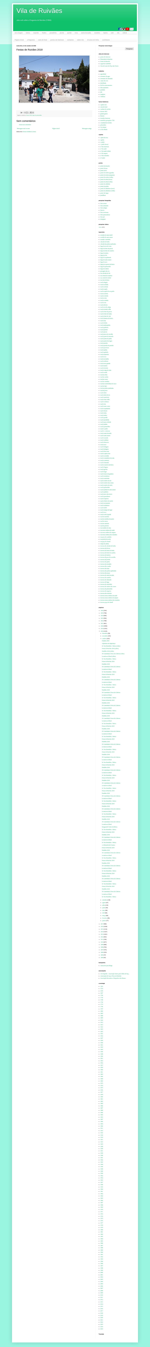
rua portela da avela (105, 539)
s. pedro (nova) (104, 144)
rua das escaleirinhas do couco (108, 383)
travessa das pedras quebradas (108, 571)
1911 (101, 1128)
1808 (101, 1015)
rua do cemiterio (104, 460)
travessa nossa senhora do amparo (109, 598)
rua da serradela (104, 359)
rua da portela (104, 343)
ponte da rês (103, 170)
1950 (101, 1173)
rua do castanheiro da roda (107, 458)
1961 (101, 1191)
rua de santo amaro (105, 435)
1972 (101, 1214)
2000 (101, 1272)
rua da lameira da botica (106, 318)
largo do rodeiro (104, 269)
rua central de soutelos (106, 275)
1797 (101, 1009)
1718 (101, 997)
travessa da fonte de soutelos (107, 553)
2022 (102, 621)
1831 (101, 1033)
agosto (104, 902)
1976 (101, 1220)
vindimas (102, 96)
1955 (101, 1180)
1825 (101, 1031)
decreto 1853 (103, 111)
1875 (101, 1087)
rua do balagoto (104, 447)
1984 (101, 1239)
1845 (101, 1049)
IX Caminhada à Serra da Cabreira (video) (113, 653)
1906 (101, 1126)
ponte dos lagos (104, 193)
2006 (102, 952)
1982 (101, 1234)
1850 (101, 1056)
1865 (101, 1074)
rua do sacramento (105, 503)
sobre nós (80, 40)
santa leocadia (86, 33)
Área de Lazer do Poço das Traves (109, 66)
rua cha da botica (104, 280)
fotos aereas (103, 203)
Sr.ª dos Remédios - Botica (109, 659)
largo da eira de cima (105, 246)
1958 (101, 1184)
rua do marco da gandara (106, 474)
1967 (101, 1202)
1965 (101, 1198)
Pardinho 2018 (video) (108, 651)
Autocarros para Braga (106, 965)
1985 (101, 1241)
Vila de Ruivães (39, 10)
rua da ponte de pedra (106, 338)
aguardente (103, 74)
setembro (104, 900)
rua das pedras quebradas (107, 388)
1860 (101, 1069)
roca (76, 33)
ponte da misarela (105, 166)
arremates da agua (105, 76)
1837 (101, 1038)
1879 (101, 1094)
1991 (101, 1254)
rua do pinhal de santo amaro (108, 489)
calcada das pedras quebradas (108, 244)
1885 (101, 1103)
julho (103, 905)
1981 (101, 1232)
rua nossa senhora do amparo (108, 532)
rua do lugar (103, 471)
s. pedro (102, 142)
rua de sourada (104, 438)
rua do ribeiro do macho (106, 501)
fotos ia (102, 210)
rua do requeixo (104, 498)
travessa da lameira (105, 555)
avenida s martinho (105, 239)
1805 (101, 1013)
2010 (102, 942)
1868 (101, 1079)
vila (118, 33)
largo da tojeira (104, 253)
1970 (101, 1209)
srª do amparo (104, 153)
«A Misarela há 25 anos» (108, 845)
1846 (101, 1051)
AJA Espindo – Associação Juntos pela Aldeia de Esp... (115, 974)
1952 (101, 1175)
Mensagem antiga (86, 128)
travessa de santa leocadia (107, 575)
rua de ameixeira (104, 397)
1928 (101, 1146)
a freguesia (31, 40)
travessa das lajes (104, 568)
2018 (102, 631)
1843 (101, 1047)
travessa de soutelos (105, 577)
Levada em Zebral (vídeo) (109, 656)
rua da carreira (104, 293)
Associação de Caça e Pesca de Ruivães (110, 976)
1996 (101, 1263)
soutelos (97, 33)
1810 (101, 1020)
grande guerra (104, 113)
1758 (101, 1002)
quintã (69, 33)
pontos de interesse (57, 40)
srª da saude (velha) (105, 151)
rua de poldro (103, 424)
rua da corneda (104, 296)
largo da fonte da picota (106, 248)
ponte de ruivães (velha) (106, 177)
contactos (70, 40)
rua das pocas (103, 390)
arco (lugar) (19, 33)
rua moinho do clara (105, 528)
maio (103, 910)
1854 (101, 1063)
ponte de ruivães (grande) (107, 173)
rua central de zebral (105, 278)
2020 (102, 626)
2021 (102, 623)
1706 (101, 995)
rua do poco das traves (106, 494)
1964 (101, 1196)
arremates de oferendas (106, 78)
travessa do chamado (105, 580)
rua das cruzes (104, 379)
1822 (101, 1027)
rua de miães (103, 415)
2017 (102, 924)
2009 (102, 944)
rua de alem (103, 393)
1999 (101, 1270)
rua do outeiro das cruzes (107, 483)
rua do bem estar (104, 451)
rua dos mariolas (104, 516)
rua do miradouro (104, 476)
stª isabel (102, 158)
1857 (101, 1065)
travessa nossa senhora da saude (108, 595)
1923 (101, 1142)
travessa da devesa (105, 548)
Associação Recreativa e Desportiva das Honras (113, 978)
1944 (101, 1164)
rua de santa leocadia (105, 433)
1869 (101, 1081)
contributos (106, 40)
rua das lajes (103, 386)
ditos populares (104, 87)
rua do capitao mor (105, 453)
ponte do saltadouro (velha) (107, 191)
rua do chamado (104, 462)
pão (101, 92)
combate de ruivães (105, 109)
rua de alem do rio (105, 395)
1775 (101, 1004)
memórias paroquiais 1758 (107, 120)
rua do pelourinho (105, 487)
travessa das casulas (105, 566)
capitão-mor (103, 105)
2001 (101, 1275)
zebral (125, 33)
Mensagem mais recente (23, 128)
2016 (102, 926)
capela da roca (104, 137)
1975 (101, 1218)
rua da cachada (104, 284)
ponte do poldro (104, 186)
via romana (103, 127)
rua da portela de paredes (107, 345)
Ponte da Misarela (105, 61)
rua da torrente (104, 368)
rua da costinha (104, 300)
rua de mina (103, 413)
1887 (101, 1108)
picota (62, 33)
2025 (102, 613)
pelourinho (103, 125)
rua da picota (103, 332)
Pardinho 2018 (106, 664)
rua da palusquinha (105, 325)
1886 (101, 1106)
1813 (101, 1025)
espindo (36, 33)
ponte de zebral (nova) (106, 179)
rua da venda (103, 372)
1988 (101, 1248)
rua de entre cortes (105, 406)
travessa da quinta (105, 562)
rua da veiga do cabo (105, 370)
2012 (102, 937)
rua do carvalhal (104, 456)
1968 (101, 1205)
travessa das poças (105, 573)
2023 (102, 618)
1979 (101, 1227)
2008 (102, 947)
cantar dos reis (104, 81)
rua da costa (103, 298)
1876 (101, 1090)
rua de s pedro (104, 429)
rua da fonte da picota (106, 311)
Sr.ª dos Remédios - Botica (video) (111, 646)
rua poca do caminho (105, 537)
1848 (101, 1054)
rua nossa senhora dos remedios (108, 534)
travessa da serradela (105, 564)
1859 (101, 1067)
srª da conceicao (104, 146)
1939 (101, 1153)
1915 (101, 1130)
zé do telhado (103, 129)
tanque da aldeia (104, 544)
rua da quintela (104, 352)
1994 (101, 1261)
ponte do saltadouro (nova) (107, 188)
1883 (101, 1101)
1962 (101, 1193)
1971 (101, 1211)
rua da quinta (103, 350)
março (104, 915)
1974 (101, 1216)
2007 (102, 950)
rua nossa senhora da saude (107, 530)
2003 (101, 1279)
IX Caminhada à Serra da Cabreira (111, 666)
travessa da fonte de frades (107, 550)
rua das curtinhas (104, 381)
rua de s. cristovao (105, 431)
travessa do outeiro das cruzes (108, 586)
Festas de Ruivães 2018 (108, 661)
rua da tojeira (103, 365)
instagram (102, 219)
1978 (101, 1225)
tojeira (105, 33)
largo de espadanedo (105, 257)
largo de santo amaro (105, 260)
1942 (101, 1160)
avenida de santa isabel (106, 235)
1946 (101, 1166)
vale (112, 33)
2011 (102, 939)
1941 (101, 1157)
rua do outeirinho (104, 478)
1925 (101, 1144)
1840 (101, 1043)
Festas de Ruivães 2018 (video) (110, 648)
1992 (101, 1257)
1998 (101, 1268)
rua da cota (103, 302)
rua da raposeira (104, 354)
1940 (101, 1155)
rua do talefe (103, 507)
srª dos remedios (104, 155)
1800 (101, 1011)
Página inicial (19, 40)
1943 (101, 1162)
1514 (101, 988)
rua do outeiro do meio (106, 485)
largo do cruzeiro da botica (107, 264)
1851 (101, 1058)
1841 (101, 1045)
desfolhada (103, 83)
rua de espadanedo (105, 408)
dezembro (105, 633)
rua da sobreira (104, 361)
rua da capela (103, 289)
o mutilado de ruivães (106, 123)
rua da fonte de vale (105, 316)
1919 (101, 1137)
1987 (101, 1245)
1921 (101, 1139)
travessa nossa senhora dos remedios (110, 600)
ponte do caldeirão (105, 184)
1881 (101, 1099)
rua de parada (103, 417)
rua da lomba (103, 323)
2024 (102, 615)
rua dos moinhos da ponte (107, 519)
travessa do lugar (104, 582)
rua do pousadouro (105, 496)
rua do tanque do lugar (106, 510)
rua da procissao (104, 347)
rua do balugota (104, 449)
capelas (102, 140)
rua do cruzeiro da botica (106, 465)
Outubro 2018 (105, 641)
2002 (101, 1277)
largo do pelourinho (37, 115)
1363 (101, 986)
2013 (102, 934)
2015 (102, 929)
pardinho (102, 90)
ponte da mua (103, 168)
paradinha (53, 33)
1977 (101, 1223)
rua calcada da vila (105, 273)
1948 (101, 1169)
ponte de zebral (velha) (106, 182)
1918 (101, 1135)
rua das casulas (104, 377)
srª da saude (103, 149)
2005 (102, 955)
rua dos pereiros (104, 526)
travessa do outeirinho (106, 584)
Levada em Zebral (107, 669)
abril (103, 913)
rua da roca (103, 357)
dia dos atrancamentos (106, 85)
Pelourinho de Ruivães (106, 59)
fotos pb (102, 217)
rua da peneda (104, 329)
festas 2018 (29, 115)
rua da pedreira (104, 327)
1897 (101, 1119)
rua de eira (103, 404)
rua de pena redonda (105, 422)
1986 (101, 1243)
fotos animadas (104, 205)
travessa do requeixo (105, 591)
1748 (101, 1000)
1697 (101, 993)
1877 (101, 1092)
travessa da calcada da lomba (108, 546)
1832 (101, 1036)
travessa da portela (105, 559)
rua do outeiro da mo (105, 480)
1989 (101, 1250)
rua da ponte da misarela (106, 336)
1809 (101, 1018)
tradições (102, 94)
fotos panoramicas (105, 215)
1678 (101, 991)
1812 (101, 1022)
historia (102, 116)
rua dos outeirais (104, 523)
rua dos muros (104, 521)
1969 (101, 1207)
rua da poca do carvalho (106, 334)
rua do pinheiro (104, 492)
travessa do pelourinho (106, 589)
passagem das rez (104, 271)
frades (44, 33)
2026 (102, 610)
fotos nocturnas (104, 212)
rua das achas (103, 375)
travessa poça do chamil (106, 602)
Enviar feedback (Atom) (29, 131)
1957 (101, 1182)
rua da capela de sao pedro (107, 291)
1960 (101, 1189)
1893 (101, 1115)
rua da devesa (103, 305)
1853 (101, 1061)
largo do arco (103, 262)
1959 (101, 1187)
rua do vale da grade (105, 514)
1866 (101, 1076)
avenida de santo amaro (106, 237)
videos (100, 227)
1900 (101, 1121)
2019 (102, 628)
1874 (101, 1085)
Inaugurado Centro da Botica (109, 827)
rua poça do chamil (105, 541)
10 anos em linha (93, 40)
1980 (101, 1230)
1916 (101, 1133)
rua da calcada (104, 287)
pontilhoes (103, 195)
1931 (101, 1151)
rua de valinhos (104, 440)
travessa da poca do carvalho (108, 557)
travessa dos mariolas (106, 593)
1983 (101, 1236)
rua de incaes (103, 411)
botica (28, 33)
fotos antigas (103, 208)
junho (104, 907)
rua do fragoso (104, 467)
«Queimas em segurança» (109, 643)
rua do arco (103, 444)
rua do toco (103, 512)
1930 (101, 1148)
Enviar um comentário (25, 124)
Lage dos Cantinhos (105, 63)
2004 (102, 957)
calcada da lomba (104, 242)
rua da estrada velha (105, 309)
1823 (101, 1029)
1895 (101, 1117)
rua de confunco (104, 402)
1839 (101, 1040)
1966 (101, 1200)
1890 (101, 1112)
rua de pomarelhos (105, 426)
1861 (101, 1072)
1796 (101, 1006)
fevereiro (104, 918)
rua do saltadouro (104, 505)
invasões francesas (105, 118)
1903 (101, 1124)
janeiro (104, 920)
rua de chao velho (105, 399)
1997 (101, 1266)
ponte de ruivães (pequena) (107, 175)
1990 (101, 1252)
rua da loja (103, 320)
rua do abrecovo (104, 442)
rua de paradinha (104, 420)
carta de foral (42, 40)
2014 (102, 931)
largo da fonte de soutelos (107, 251)
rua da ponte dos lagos (106, 341)
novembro (105, 636)
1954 (101, 1178)
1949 (101, 1171)
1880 (101, 1097)
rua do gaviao (103, 469)
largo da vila (103, 255)
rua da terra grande (105, 363)
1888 (101, 1110)
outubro (104, 638)
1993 (101, 1259)
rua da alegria (103, 282)
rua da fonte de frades (106, 314)
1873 (101, 1083)
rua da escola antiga (105, 307)
